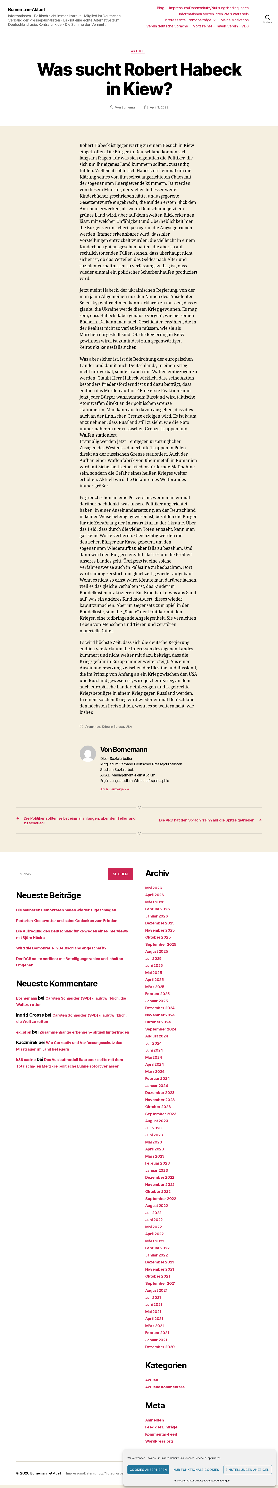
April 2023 (156, 1152)
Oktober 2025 (159, 940)
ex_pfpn (24, 1035)
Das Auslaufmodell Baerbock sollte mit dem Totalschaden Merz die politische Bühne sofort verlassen (71, 1076)
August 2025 (158, 954)
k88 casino (27, 1069)
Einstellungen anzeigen (248, 1470)
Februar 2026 (159, 912)
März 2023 (156, 1159)
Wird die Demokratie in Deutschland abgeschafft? (67, 951)
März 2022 (156, 1244)
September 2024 (162, 1032)
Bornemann (129, 108)
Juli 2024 (155, 1046)
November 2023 (161, 1102)
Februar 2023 (159, 1166)
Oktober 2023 (159, 1110)
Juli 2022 (155, 1215)
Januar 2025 (158, 1004)
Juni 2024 (155, 1053)
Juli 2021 (154, 1300)
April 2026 (156, 898)
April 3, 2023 (159, 108)
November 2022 (161, 1187)
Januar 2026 (158, 919)
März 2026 (156, 905)
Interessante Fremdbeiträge (188, 20)
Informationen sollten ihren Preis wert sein (214, 14)
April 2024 (156, 1067)
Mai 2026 (155, 891)
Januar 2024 (158, 1088)
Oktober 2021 (159, 1279)
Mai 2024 (155, 1060)
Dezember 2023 (161, 1095)
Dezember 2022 (161, 1180)
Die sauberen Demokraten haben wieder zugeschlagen (72, 913)
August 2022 (158, 1208)
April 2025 (156, 982)
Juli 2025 (155, 961)
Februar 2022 (159, 1251)
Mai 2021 (154, 1314)
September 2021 (162, 1286)
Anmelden (155, 1423)
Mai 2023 (154, 1145)
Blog (160, 8)
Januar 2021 (158, 1343)
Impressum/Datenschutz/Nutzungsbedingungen (202, 1480)
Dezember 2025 (161, 926)
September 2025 (162, 947)
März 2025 (156, 989)
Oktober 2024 (159, 1025)
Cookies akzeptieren (148, 1470)
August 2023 (158, 1124)
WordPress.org (160, 1444)
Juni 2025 (155, 968)
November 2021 (161, 1272)
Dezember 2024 (161, 1011)
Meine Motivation (235, 20)
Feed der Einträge (163, 1430)
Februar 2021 (158, 1336)
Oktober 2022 (159, 1194)
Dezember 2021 (161, 1265)
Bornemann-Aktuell (29, 9)
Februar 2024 (159, 1081)
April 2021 (155, 1321)
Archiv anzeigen (114, 790)
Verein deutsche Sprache (167, 26)
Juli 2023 (155, 1131)
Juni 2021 (155, 1307)
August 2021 (158, 1293)
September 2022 (162, 1201)
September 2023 (162, 1117)
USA (130, 727)
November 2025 (161, 933)
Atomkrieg (93, 727)
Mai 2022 (154, 1230)
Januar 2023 (158, 1173)
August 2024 (158, 1039)
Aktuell (139, 52)
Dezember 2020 (161, 1350)
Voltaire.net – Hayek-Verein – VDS (221, 26)
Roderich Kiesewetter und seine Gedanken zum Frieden (73, 923)
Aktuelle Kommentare (167, 1390)
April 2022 (156, 1237)
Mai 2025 (154, 975)
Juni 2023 (155, 1138)
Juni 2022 (155, 1223)
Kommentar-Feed (163, 1437)
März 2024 (156, 1074)
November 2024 (162, 1018)
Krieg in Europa (114, 727)
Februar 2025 (159, 997)
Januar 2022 (158, 1258)
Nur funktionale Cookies (196, 1470)
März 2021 (156, 1328)
